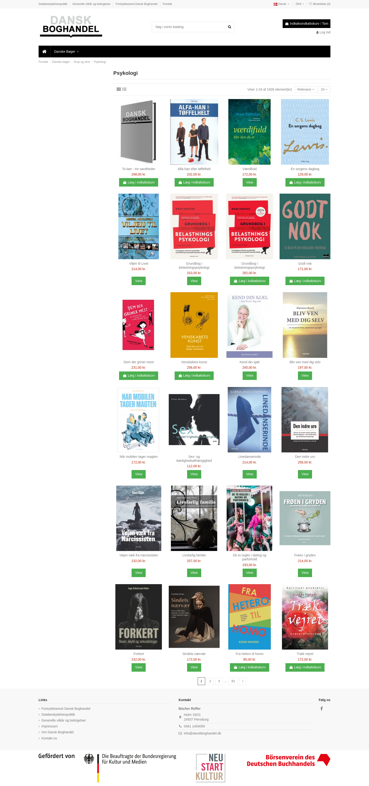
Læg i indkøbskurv (139, 182)
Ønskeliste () (319, 4)
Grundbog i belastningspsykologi (194, 265)
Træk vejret (305, 654)
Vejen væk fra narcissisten (139, 555)
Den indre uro (305, 457)
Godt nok (305, 263)
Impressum (49, 726)
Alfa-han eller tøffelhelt (194, 169)
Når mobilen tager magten (139, 457)
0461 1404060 (194, 726)
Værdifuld (250, 169)
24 (324, 89)
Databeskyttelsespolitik (53, 4)
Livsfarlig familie (194, 555)
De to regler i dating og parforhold (249, 557)
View (249, 182)
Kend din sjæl (250, 362)
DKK (300, 4)
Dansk (282, 4)
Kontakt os (49, 738)
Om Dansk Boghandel (57, 732)
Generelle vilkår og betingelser (91, 4)
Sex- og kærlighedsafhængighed (194, 459)
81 (233, 681)
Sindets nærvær (194, 654)
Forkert (138, 654)
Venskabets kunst (194, 362)
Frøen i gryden (305, 555)
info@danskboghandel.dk (202, 733)
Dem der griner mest (139, 362)
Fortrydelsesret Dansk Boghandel (137, 4)
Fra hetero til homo (250, 654)
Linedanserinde (249, 457)
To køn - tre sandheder (138, 169)
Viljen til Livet (138, 263)
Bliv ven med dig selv (305, 362)
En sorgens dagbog (305, 169)
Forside (167, 4)
